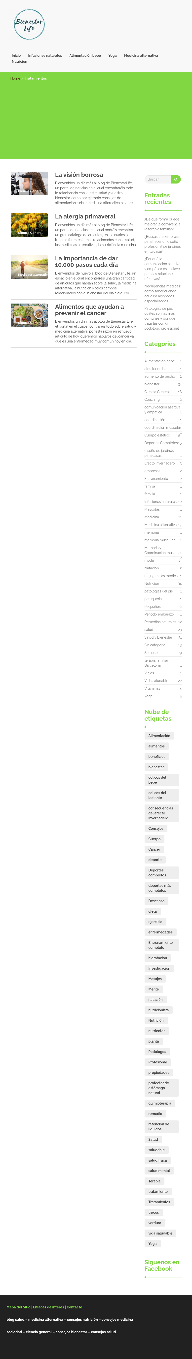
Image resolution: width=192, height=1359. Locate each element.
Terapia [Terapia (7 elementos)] (155, 1181)
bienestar (152, 384)
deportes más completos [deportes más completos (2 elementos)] (160, 888)
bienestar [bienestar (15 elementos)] (156, 767)
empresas (152, 470)
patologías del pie (159, 591)
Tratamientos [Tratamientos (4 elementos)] (159, 1202)
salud (149, 629)
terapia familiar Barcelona (156, 663)
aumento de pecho (160, 376)
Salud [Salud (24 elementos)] (153, 1140)
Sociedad (152, 652)
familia (150, 494)
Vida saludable (156, 680)
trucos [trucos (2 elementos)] (154, 1212)
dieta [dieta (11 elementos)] (153, 911)
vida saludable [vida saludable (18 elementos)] (161, 1233)
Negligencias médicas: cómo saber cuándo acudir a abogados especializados (163, 293)
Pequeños (153, 606)
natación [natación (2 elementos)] (156, 1000)
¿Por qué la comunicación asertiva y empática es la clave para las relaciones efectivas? (163, 269)
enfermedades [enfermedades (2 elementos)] (161, 932)
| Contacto (73, 1307)
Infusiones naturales (45, 56)
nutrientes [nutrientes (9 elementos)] (157, 1031)
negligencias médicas (162, 575)
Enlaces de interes (48, 1307)
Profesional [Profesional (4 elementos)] (158, 1062)
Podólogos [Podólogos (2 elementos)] (157, 1052)
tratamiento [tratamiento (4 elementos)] (158, 1192)
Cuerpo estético (157, 435)
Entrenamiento (156, 478)
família (150, 486)
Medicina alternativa (141, 56)
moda (149, 560)
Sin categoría (155, 645)
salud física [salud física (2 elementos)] (158, 1160)
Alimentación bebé (85, 56)
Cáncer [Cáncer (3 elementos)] (154, 849)
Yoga (112, 56)
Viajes (149, 673)
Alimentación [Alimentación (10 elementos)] (159, 736)
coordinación (155, 419)
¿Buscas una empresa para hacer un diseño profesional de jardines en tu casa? (163, 244)
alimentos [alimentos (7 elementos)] (157, 746)
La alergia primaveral (85, 216)
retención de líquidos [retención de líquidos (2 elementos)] (159, 1126)
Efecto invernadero (160, 463)
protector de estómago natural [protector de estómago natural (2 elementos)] (159, 1088)
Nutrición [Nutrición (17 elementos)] (156, 1020)
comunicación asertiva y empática (163, 410)
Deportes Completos (161, 442)
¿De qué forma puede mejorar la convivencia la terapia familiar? (163, 224)
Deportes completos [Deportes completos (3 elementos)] (157, 872)
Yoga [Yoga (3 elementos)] (153, 1244)
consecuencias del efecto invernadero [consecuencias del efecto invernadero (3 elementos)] (161, 813)
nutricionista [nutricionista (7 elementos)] (159, 1010)
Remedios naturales (161, 621)
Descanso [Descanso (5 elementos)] (157, 901)
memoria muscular (160, 540)
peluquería (153, 598)
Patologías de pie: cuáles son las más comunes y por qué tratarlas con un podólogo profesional (162, 318)
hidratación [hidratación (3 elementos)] (158, 958)
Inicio (16, 56)
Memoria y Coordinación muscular (163, 551)
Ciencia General (157, 391)
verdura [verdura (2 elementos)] (155, 1223)
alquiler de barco (158, 368)
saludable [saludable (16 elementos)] (157, 1150)
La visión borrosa (79, 174)
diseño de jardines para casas (159, 453)
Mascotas (152, 509)
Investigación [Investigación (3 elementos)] (159, 968)
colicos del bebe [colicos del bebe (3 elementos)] (157, 779)
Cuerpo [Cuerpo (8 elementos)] (155, 839)
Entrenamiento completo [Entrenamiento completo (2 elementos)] (161, 945)
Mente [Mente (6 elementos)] (154, 989)
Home (15, 78)
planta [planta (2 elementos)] (154, 1041)
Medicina (152, 517)
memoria (152, 532)
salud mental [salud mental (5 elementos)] (159, 1171)
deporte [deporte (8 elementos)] (155, 860)
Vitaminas (152, 688)
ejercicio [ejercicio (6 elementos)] (155, 922)
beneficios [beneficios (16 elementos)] (157, 757)
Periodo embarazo (159, 614)
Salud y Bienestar (158, 637)
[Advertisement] (96, 118)
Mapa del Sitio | (19, 1307)
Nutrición (19, 61)
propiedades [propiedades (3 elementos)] (159, 1073)
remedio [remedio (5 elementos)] (155, 1114)
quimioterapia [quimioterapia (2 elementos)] (160, 1103)
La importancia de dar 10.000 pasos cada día (86, 261)
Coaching (152, 399)
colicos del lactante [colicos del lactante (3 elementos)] (157, 795)
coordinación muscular (163, 429)
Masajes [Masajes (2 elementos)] (155, 979)
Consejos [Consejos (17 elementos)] (156, 829)
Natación (152, 568)
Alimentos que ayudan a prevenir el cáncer (89, 310)
